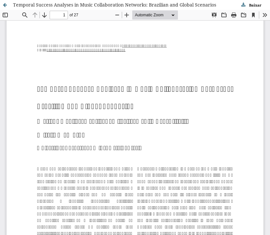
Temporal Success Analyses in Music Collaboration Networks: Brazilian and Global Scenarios (114, 5)
